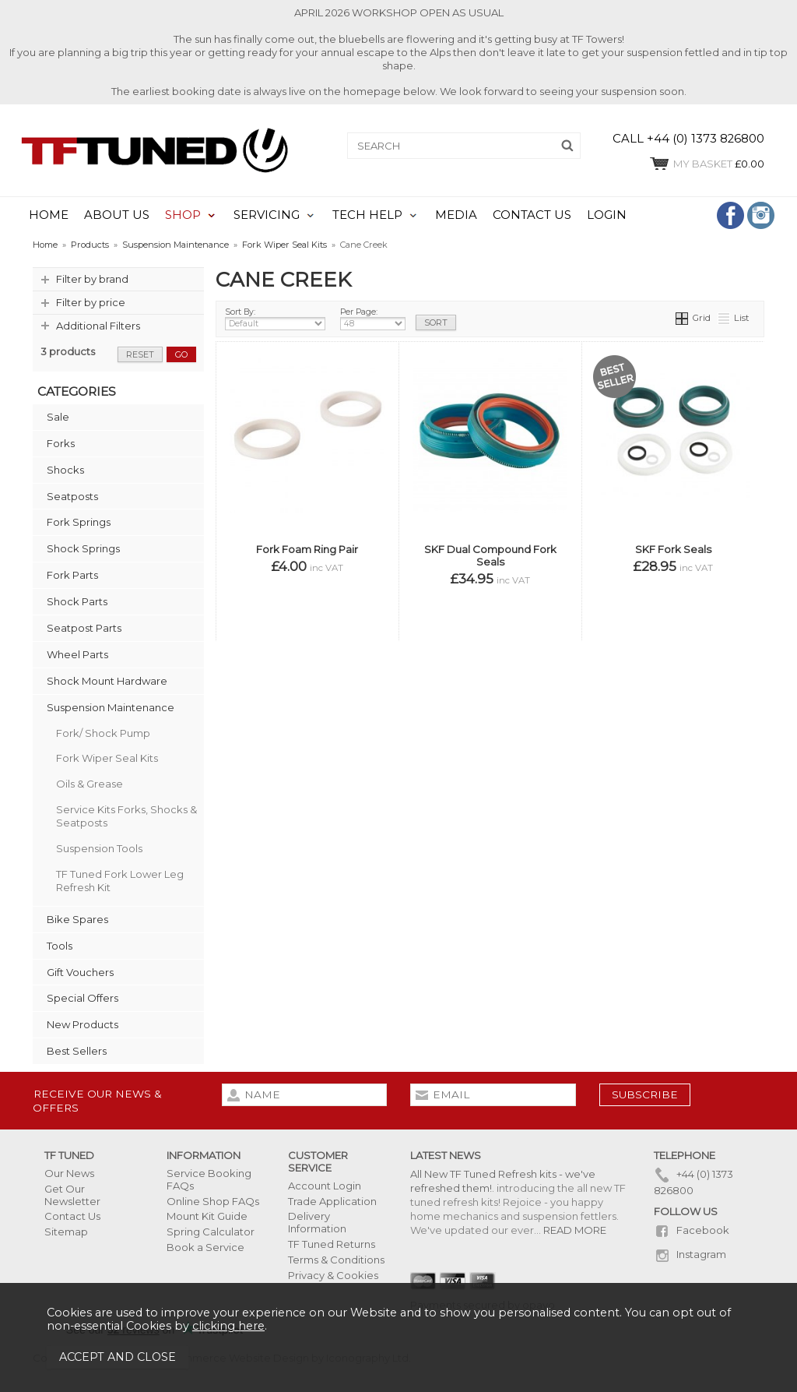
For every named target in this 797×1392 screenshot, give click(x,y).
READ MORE (574, 1230)
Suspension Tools (99, 848)
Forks (61, 443)
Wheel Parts (77, 654)
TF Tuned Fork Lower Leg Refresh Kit (120, 880)
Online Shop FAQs (213, 1201)
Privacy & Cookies (333, 1275)
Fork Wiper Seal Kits (107, 758)
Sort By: (275, 318)
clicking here (228, 1326)
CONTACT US (532, 215)
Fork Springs (79, 522)
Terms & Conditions (336, 1259)
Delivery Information (317, 1222)
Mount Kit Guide (207, 1216)
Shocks (65, 469)
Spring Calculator (211, 1231)
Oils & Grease (89, 783)
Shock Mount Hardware (107, 681)
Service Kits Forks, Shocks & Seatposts (126, 816)
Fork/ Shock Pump (103, 733)
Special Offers (82, 998)
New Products (82, 1024)
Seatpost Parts (84, 628)
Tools (59, 945)
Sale (58, 417)
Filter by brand (92, 279)
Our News (69, 1173)
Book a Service (205, 1247)
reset (140, 354)
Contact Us (72, 1216)
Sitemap (66, 1231)
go (181, 354)
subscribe (645, 1094)
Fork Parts (72, 575)
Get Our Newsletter (72, 1194)
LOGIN (607, 215)
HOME (48, 215)
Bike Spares (77, 919)
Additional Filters (98, 325)
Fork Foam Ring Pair (307, 549)
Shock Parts (77, 601)
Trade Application (332, 1201)
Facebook (691, 1230)
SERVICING (266, 215)
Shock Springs (83, 548)
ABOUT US (116, 215)
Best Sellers (77, 1051)
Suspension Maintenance (110, 707)
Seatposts (72, 496)
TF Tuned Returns (331, 1244)
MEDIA (456, 215)
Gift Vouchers (80, 972)
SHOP (183, 215)
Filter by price (90, 302)
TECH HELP (367, 215)
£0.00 (706, 163)
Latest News (445, 1155)
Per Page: (373, 318)
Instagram (690, 1254)
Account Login (324, 1185)
